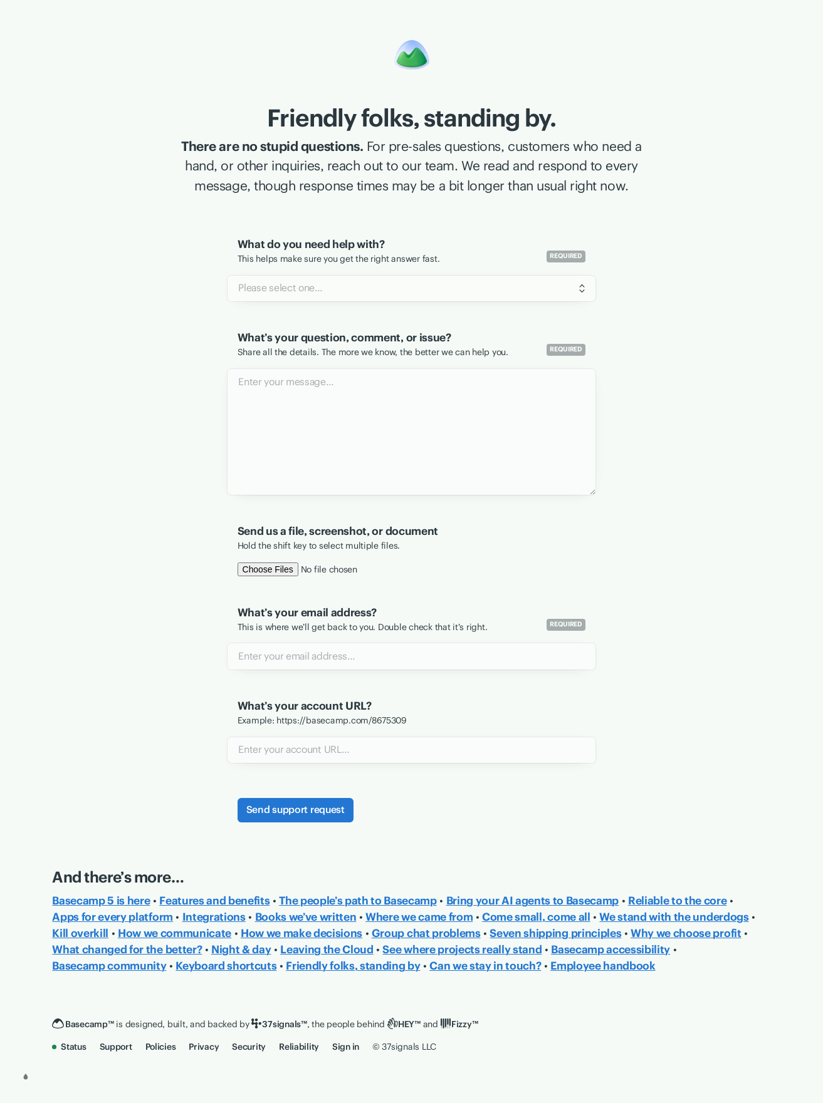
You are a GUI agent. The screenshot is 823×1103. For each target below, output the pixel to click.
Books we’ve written (306, 917)
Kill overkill (80, 933)
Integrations (214, 917)
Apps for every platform (112, 917)
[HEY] (404, 1024)
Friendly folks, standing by (353, 966)
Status (69, 1046)
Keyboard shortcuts (226, 966)
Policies (160, 1046)
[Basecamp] (82, 1024)
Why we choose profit (686, 933)
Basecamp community (109, 966)
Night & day (241, 949)
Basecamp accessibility (610, 949)
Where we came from (419, 917)
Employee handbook (602, 966)
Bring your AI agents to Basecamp (532, 901)
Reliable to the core (677, 901)
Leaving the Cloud (326, 949)
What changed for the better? (127, 949)
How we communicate (174, 933)
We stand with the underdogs (673, 917)
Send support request (295, 810)
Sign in (345, 1046)
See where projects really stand (462, 949)
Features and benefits (214, 901)
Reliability (299, 1046)
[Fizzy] (459, 1024)
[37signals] (279, 1024)
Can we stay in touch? (485, 966)
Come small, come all (536, 917)
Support (116, 1046)
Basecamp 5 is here (101, 901)
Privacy (204, 1046)
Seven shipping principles (555, 933)
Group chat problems (426, 933)
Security (249, 1046)
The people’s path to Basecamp (358, 901)
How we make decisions (301, 933)
